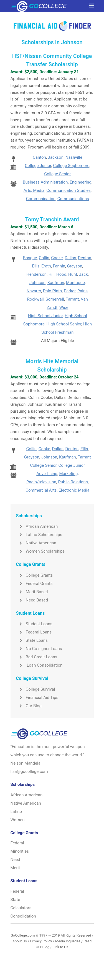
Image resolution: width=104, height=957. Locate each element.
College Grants (34, 575)
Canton (39, 157)
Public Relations (73, 481)
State (15, 899)
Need (15, 859)
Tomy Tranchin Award (52, 219)
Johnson (37, 282)
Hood (61, 274)
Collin (44, 257)
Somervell (54, 299)
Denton (84, 257)
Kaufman (55, 282)
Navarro (34, 290)
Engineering (81, 182)
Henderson (36, 274)
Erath (46, 266)
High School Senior (64, 324)
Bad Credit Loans (36, 656)
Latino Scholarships (39, 534)
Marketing (68, 473)
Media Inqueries (67, 941)
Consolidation (23, 916)
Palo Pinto (52, 290)
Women (18, 819)
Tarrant (72, 299)
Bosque (30, 257)
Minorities (20, 851)
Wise (64, 307)
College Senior (57, 173)
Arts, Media (34, 190)
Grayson (74, 266)
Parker (69, 290)
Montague (75, 282)
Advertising (46, 473)
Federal (17, 843)
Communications (73, 198)
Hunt (72, 274)
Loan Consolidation (39, 665)
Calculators (21, 907)
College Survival (35, 689)
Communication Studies (68, 190)
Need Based (32, 600)
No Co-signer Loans (39, 648)
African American (37, 526)
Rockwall (35, 299)
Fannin (59, 266)
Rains (82, 290)
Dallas (70, 257)
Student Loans (34, 623)
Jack (83, 274)
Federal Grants (34, 583)
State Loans (32, 640)
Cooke (57, 257)
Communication (40, 198)
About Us (19, 941)
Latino (16, 811)
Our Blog (29, 705)
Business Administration (45, 182)
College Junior (38, 165)
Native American (36, 542)
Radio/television (41, 481)
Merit (15, 867)
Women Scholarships (40, 551)
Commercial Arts (41, 490)
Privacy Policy (41, 941)
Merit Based (32, 591)
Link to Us (60, 947)
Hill (52, 274)
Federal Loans (34, 632)
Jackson (55, 157)
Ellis (35, 266)
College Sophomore (71, 165)
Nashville (73, 157)
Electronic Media (74, 490)
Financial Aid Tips (37, 697)
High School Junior (45, 315)
